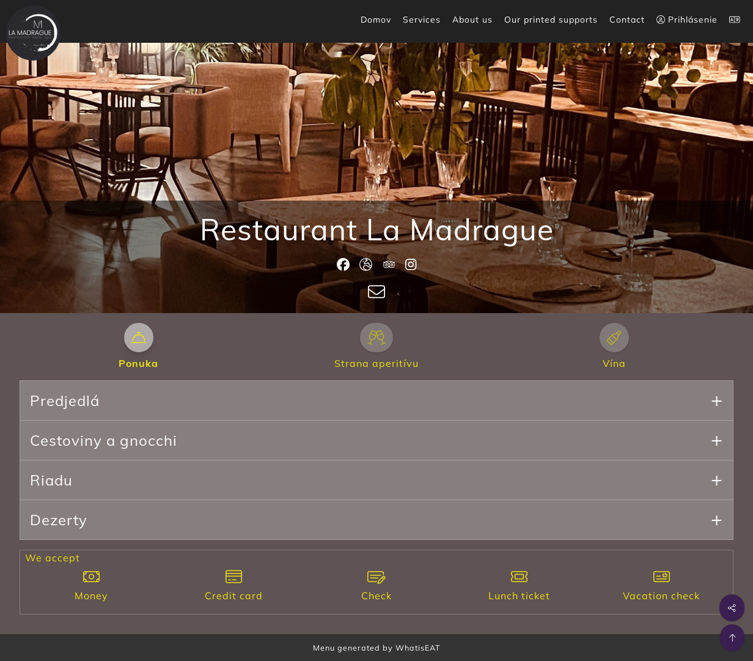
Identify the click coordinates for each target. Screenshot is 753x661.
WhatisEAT (418, 647)
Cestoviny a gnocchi (103, 440)
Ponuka (138, 363)
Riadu (51, 480)
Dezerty (58, 520)
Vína (614, 363)
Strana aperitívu (376, 363)
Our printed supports (551, 19)
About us (472, 19)
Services (422, 19)
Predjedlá (65, 400)
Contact (627, 19)
